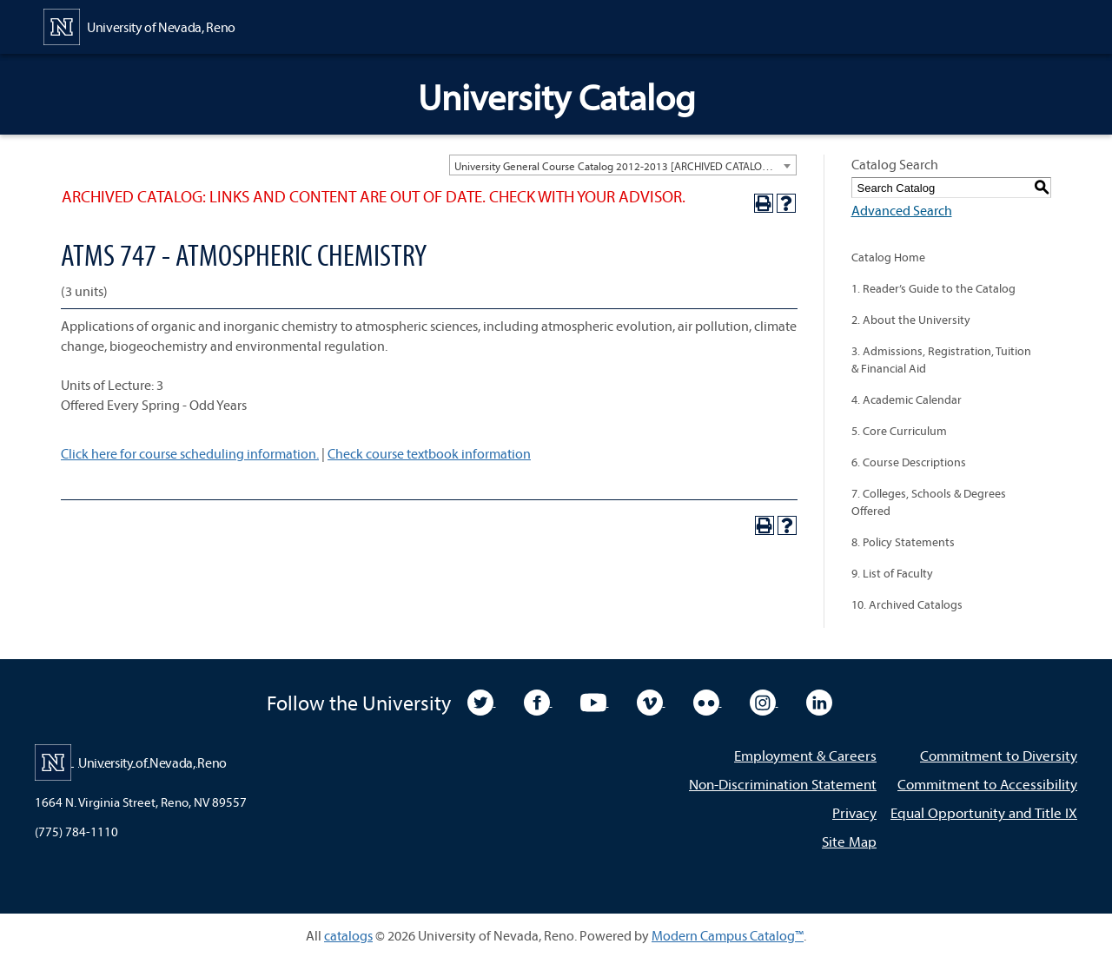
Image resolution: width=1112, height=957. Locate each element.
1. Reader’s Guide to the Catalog (933, 288)
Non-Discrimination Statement (783, 784)
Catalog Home (888, 257)
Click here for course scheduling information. (190, 453)
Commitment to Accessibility (987, 784)
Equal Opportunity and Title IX (983, 812)
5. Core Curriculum (899, 431)
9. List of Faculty (892, 573)
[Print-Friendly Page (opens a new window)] (763, 203)
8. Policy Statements (903, 542)
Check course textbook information (429, 453)
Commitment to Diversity (998, 755)
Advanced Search (901, 210)
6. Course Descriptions (908, 462)
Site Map (849, 841)
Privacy (854, 812)
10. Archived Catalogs (907, 604)
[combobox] (623, 165)
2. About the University (910, 319)
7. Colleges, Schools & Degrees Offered (928, 501)
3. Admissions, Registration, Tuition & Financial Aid (941, 359)
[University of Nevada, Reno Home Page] (139, 25)
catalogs (348, 935)
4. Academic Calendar (906, 399)
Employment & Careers (805, 755)
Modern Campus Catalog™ (728, 935)
